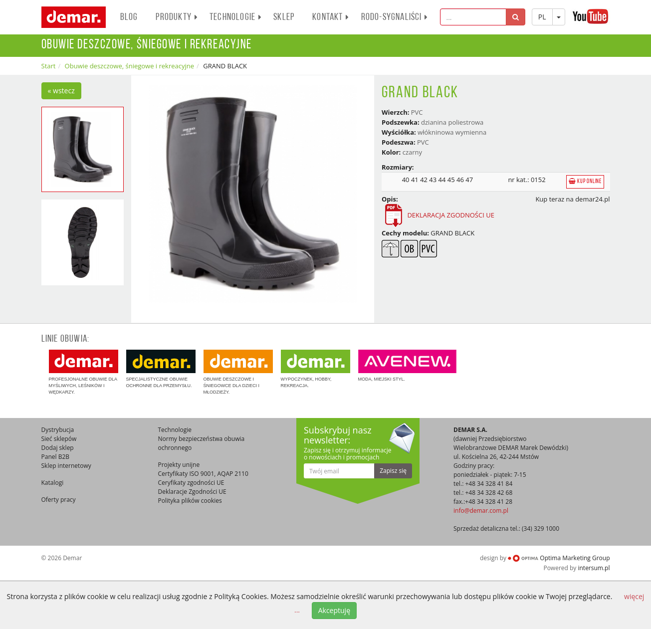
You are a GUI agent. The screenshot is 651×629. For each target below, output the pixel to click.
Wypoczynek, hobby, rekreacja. (315, 369)
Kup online (585, 181)
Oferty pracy (58, 499)
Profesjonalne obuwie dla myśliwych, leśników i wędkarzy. (83, 372)
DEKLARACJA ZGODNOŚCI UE (438, 214)
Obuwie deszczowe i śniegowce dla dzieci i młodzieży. (238, 372)
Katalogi (52, 482)
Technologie (236, 17)
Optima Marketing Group (559, 558)
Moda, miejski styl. (407, 366)
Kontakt (330, 17)
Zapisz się (393, 470)
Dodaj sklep (57, 447)
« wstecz (61, 90)
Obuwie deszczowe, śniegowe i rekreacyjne (129, 65)
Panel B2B (55, 456)
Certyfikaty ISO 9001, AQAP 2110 (203, 473)
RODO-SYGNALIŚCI (395, 17)
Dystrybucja (57, 429)
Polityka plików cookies (190, 500)
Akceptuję (334, 610)
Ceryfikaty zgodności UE (191, 482)
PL (542, 16)
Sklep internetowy (66, 465)
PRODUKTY (177, 17)
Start (48, 65)
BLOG (129, 17)
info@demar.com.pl (480, 510)
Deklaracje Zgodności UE (192, 491)
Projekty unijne (179, 464)
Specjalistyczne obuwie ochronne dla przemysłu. (161, 369)
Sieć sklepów (59, 438)
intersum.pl (594, 568)
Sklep (283, 17)
